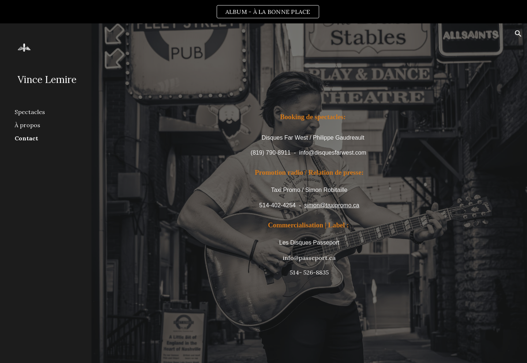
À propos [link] (27, 125)
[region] (263, 11)
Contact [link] (26, 138)
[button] (518, 33)
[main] (309, 133)
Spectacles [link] (30, 112)
